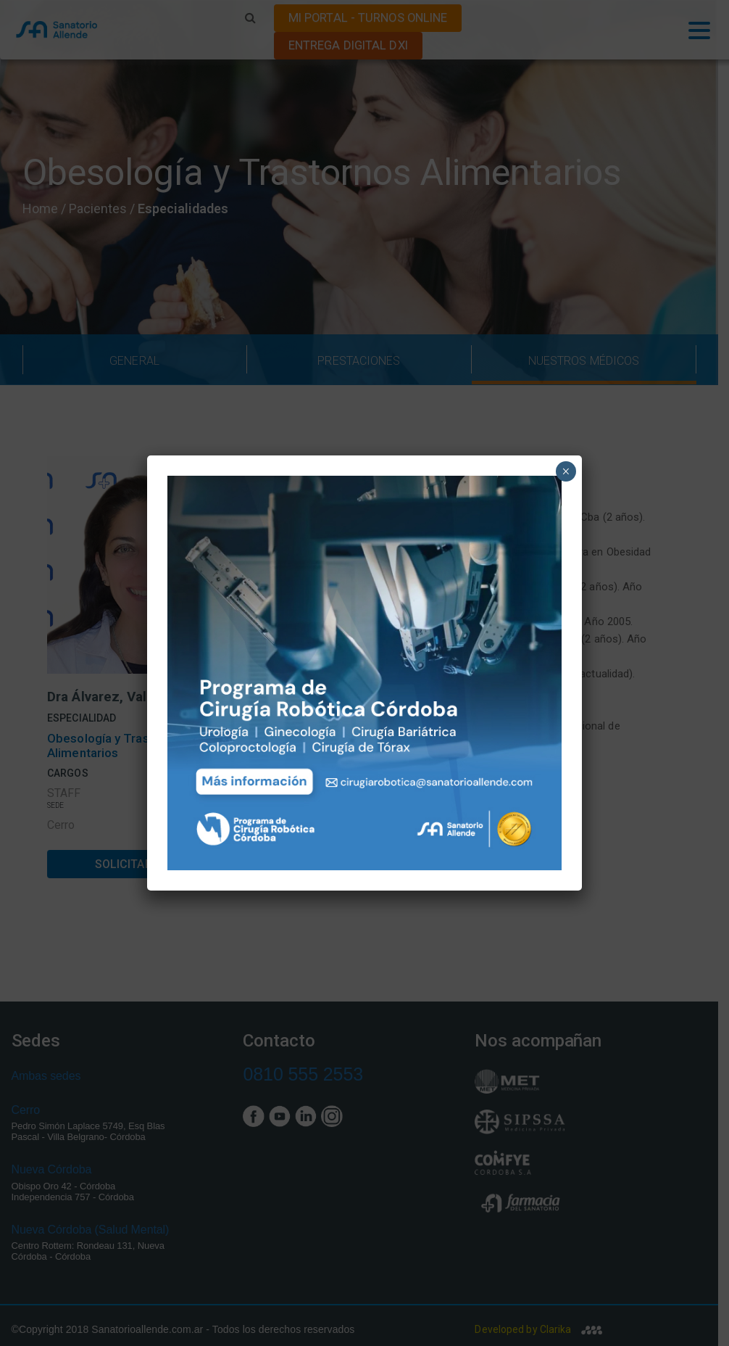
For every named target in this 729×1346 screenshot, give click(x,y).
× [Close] (566, 471)
